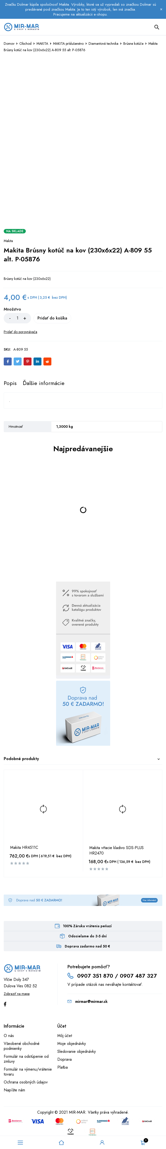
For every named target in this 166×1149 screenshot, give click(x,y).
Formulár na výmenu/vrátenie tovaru (28, 1071)
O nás (9, 1035)
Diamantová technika (103, 43)
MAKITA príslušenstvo (68, 43)
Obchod (25, 43)
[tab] (10, 383)
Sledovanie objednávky (76, 1051)
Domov (9, 43)
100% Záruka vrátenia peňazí (87, 926)
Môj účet (64, 1035)
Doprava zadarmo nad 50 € (87, 946)
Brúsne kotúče (133, 43)
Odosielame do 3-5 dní (87, 936)
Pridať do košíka (58, 318)
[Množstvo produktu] (17, 318)
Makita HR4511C (24, 847)
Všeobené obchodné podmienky (21, 1046)
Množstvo (12, 309)
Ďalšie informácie (44, 383)
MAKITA (42, 43)
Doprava (64, 1059)
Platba (62, 1067)
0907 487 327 (138, 976)
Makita (8, 240)
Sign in (102, 1142)
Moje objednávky (71, 1043)
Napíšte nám (14, 1090)
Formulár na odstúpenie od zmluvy (26, 1059)
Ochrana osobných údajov (26, 1082)
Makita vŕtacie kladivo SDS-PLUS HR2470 (116, 850)
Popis (10, 383)
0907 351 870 (95, 976)
